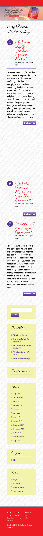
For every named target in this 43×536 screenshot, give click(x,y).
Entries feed (17, 483)
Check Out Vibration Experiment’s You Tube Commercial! (23, 192)
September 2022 (18, 398)
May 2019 (16, 413)
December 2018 (18, 425)
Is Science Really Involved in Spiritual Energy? (22, 50)
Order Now (10, 521)
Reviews (17, 515)
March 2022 (17, 401)
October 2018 (17, 433)
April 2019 (16, 417)
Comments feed (18, 487)
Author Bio (17, 512)
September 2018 (18, 437)
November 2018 (18, 429)
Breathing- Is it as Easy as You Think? (25, 228)
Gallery (25, 515)
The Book (26, 512)
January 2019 (17, 421)
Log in (15, 480)
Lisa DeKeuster (19, 62)
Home (9, 512)
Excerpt (9, 515)
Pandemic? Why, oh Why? (21, 359)
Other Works (10, 518)
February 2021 (18, 405)
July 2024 (16, 394)
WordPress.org (18, 491)
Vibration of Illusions (20, 335)
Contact (20, 518)
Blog (27, 62)
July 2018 (16, 441)
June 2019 (16, 409)
